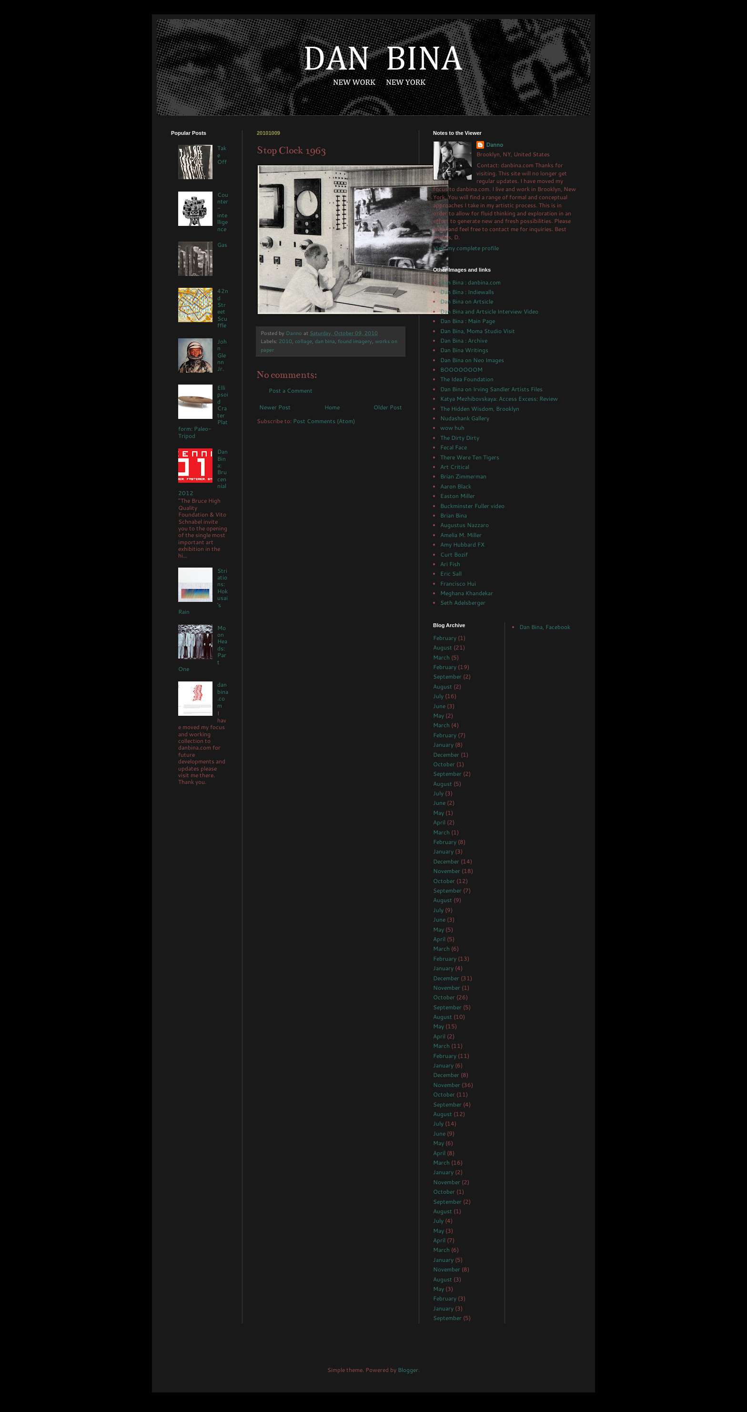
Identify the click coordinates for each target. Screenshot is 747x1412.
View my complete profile (466, 248)
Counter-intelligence (222, 212)
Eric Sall (451, 573)
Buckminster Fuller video (472, 506)
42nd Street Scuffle (222, 308)
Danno (494, 145)
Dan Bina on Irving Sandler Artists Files (491, 389)
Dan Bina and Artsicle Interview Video (489, 311)
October (444, 764)
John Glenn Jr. (222, 355)
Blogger (408, 1370)
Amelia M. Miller (461, 535)
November (446, 871)
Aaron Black (455, 486)
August (442, 647)
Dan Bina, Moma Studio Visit (477, 331)
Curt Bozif (454, 554)
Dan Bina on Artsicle (466, 301)
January (443, 745)
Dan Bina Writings (464, 350)
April (439, 822)
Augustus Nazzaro (464, 525)
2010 (285, 341)
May (438, 715)
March (441, 657)
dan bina (325, 341)
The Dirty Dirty (459, 438)
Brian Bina (453, 515)
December (446, 755)
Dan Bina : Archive (463, 340)
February (444, 638)
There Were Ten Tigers (469, 457)
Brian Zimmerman (463, 476)
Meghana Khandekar (466, 593)
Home (332, 407)
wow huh (452, 428)
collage (303, 341)
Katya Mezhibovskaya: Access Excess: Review (499, 399)
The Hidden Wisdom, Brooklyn (479, 409)
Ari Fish (450, 564)
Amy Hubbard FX (462, 544)
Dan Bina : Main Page (467, 321)
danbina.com (222, 695)
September (447, 676)
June (439, 706)
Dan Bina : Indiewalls (467, 292)
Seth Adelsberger (462, 603)
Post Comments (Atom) (324, 421)
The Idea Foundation (467, 379)
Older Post (388, 407)
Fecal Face (453, 447)
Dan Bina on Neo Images (472, 360)
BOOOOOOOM (461, 370)
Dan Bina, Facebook (544, 627)
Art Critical (454, 467)
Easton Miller (457, 496)
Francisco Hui (458, 583)
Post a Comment (291, 390)
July (438, 696)
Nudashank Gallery (464, 418)
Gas (222, 245)
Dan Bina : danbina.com (470, 282)
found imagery (355, 341)
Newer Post (275, 407)
